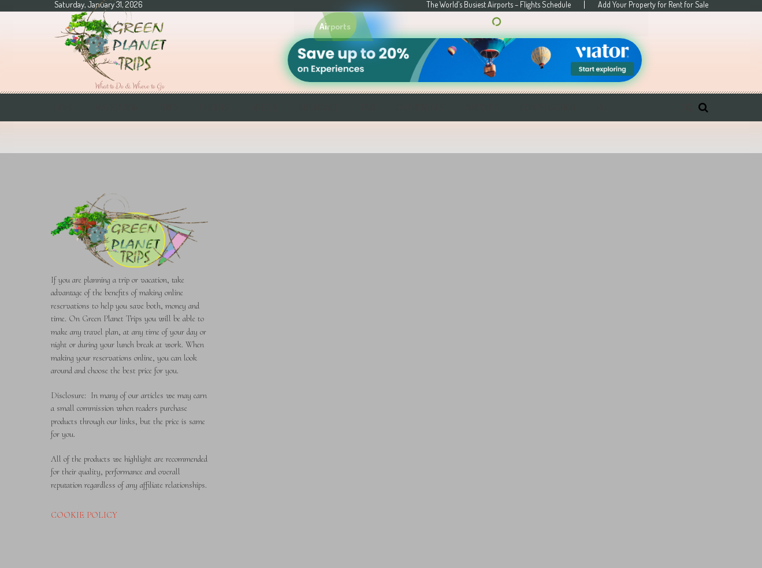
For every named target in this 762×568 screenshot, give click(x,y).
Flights (214, 107)
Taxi (368, 107)
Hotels (264, 107)
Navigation (117, 107)
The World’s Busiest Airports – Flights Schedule (498, 5)
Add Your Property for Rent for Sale (653, 5)
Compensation (548, 107)
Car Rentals (420, 107)
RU (602, 107)
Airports (482, 107)
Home (64, 107)
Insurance (319, 107)
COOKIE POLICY (84, 515)
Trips (169, 107)
